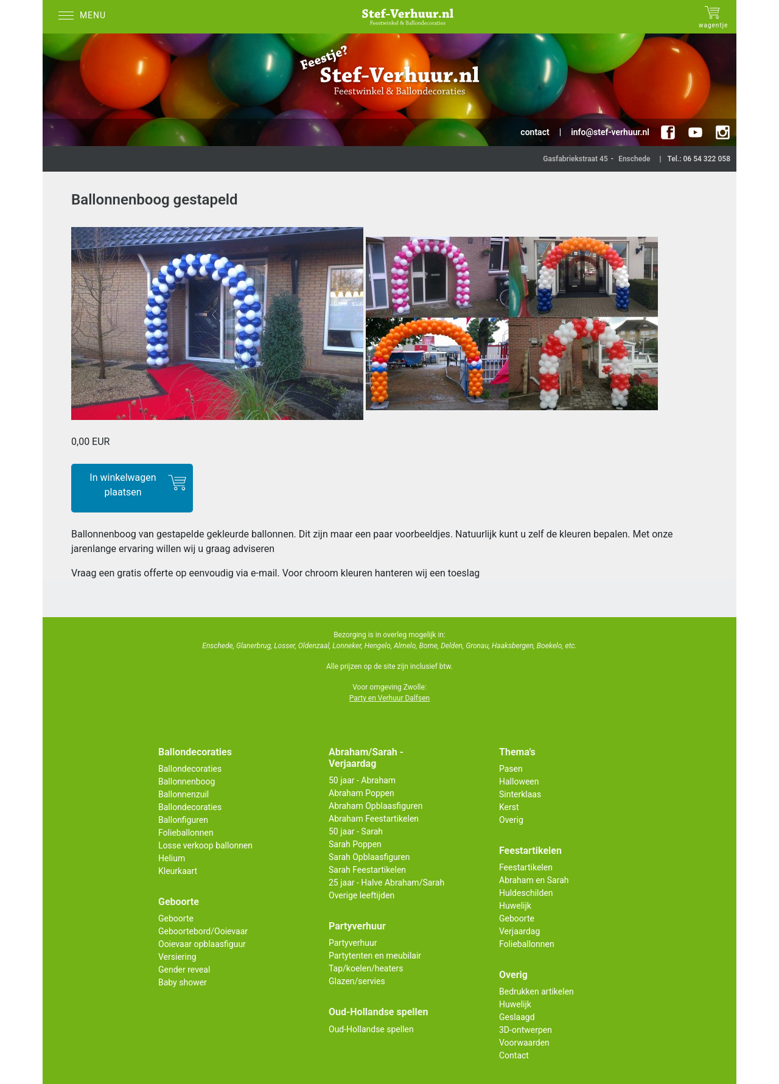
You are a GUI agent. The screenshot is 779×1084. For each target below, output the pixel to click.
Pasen (511, 769)
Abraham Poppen (361, 793)
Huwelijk (515, 906)
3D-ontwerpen (525, 1030)
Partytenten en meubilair (375, 955)
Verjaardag (519, 931)
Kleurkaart (177, 871)
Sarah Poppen (355, 844)
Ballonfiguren (183, 820)
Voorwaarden (524, 1042)
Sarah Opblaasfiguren (369, 857)
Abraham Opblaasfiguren (375, 806)
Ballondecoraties (190, 769)
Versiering (177, 957)
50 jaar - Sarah (356, 831)
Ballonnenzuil (183, 794)
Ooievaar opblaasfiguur (202, 944)
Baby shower (182, 982)
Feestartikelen (526, 867)
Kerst (509, 807)
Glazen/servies (357, 981)
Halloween (519, 781)
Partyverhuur (353, 943)
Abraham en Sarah (534, 880)
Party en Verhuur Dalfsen (389, 698)
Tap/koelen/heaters (366, 968)
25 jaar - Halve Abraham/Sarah (386, 882)
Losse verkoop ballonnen (205, 845)
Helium (171, 858)
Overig (511, 820)
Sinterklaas (520, 794)
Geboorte (176, 918)
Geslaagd (517, 1017)
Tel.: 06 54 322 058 (698, 159)
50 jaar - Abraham (362, 780)
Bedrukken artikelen (536, 991)
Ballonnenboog (186, 781)
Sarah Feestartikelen (367, 870)
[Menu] (85, 16)
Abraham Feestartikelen (374, 818)
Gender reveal (184, 969)
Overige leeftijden (361, 895)
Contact (514, 1055)
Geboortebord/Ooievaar (203, 931)
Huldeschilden (526, 893)
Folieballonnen (186, 832)
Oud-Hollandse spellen (371, 1029)
